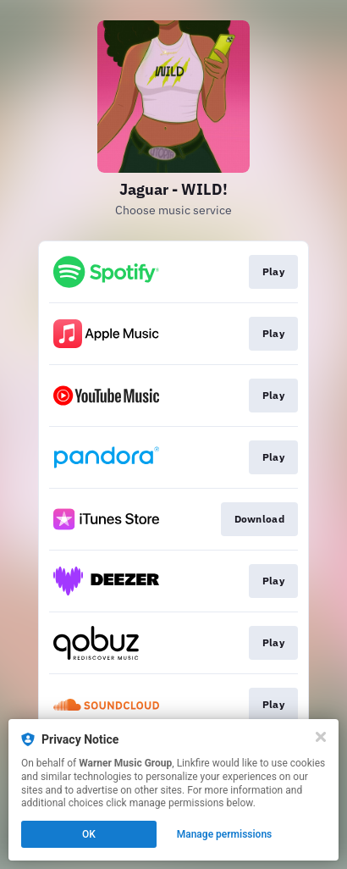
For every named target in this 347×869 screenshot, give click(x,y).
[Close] (320, 736)
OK (89, 834)
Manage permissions (225, 834)
